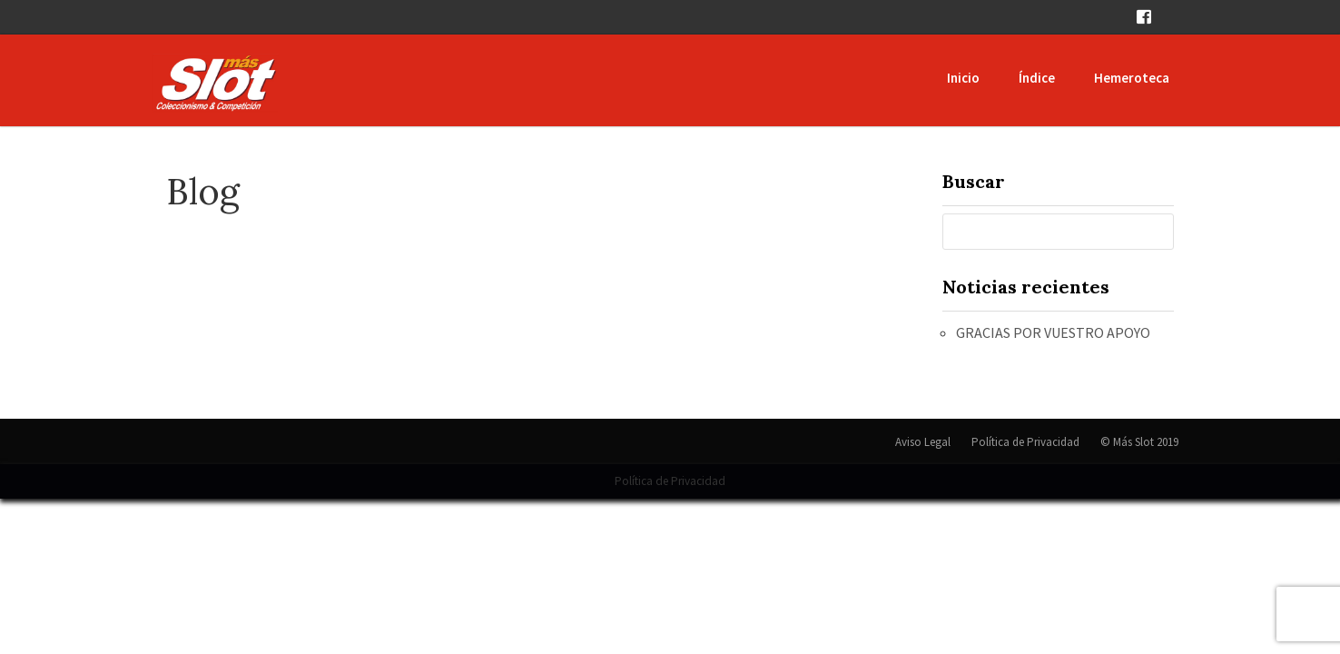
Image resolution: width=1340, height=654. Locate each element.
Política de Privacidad (1025, 442)
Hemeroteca (1131, 77)
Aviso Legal (923, 442)
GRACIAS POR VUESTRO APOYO (1053, 332)
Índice (1037, 77)
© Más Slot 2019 (1139, 442)
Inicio (963, 77)
